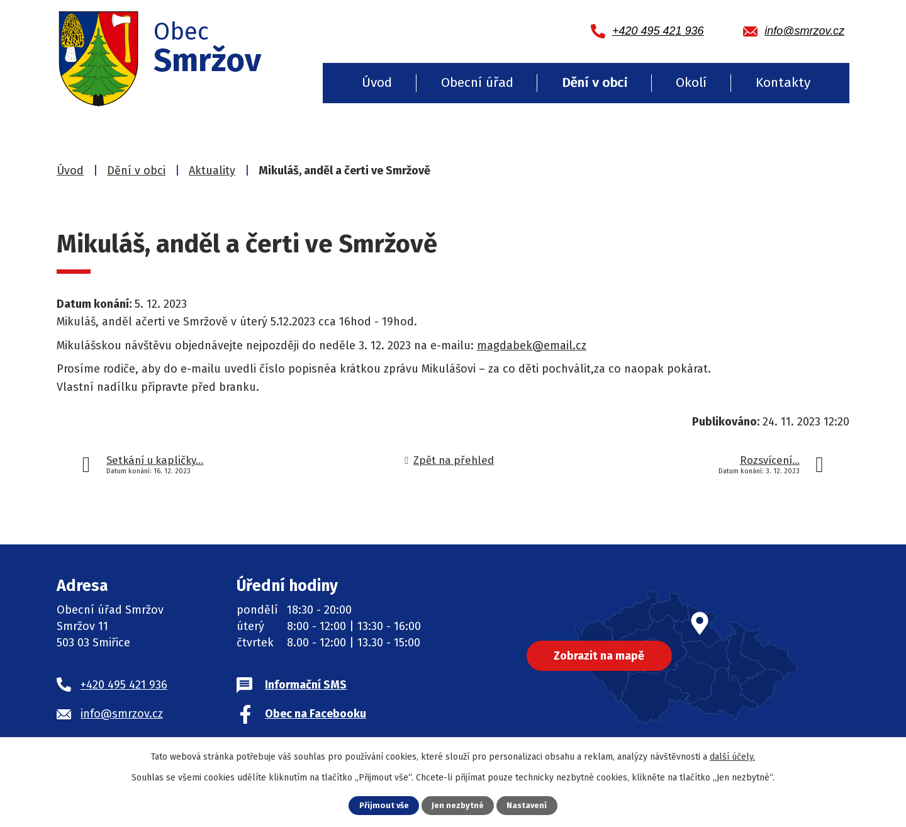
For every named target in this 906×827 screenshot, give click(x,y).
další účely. (732, 756)
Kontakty (783, 82)
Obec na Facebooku (315, 714)
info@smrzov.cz (122, 714)
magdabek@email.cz (531, 345)
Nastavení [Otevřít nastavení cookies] (526, 805)
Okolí (691, 82)
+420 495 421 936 (124, 685)
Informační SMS (306, 685)
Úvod (377, 82)
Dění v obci (594, 82)
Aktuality (212, 170)
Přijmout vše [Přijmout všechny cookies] (384, 805)
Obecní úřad (477, 82)
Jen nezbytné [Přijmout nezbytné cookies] (458, 805)
